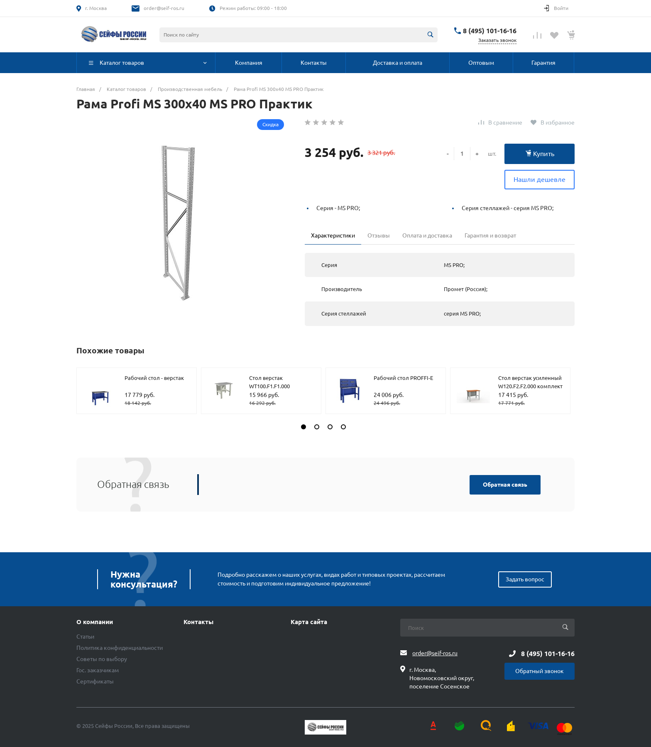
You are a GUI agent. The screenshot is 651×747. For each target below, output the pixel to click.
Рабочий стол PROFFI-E (403, 378)
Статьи (85, 636)
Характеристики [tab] (333, 235)
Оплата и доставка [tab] (427, 235)
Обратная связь (505, 484)
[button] (303, 426)
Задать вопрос (525, 579)
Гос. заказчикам (97, 670)
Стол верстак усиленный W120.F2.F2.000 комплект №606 (530, 386)
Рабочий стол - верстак (154, 378)
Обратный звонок (539, 671)
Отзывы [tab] (378, 235)
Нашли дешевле (539, 179)
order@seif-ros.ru (164, 8)
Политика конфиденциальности (119, 647)
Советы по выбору (101, 659)
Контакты (198, 622)
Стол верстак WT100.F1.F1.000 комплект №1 (269, 386)
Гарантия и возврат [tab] (490, 235)
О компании (94, 622)
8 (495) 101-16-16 (489, 30)
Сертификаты (95, 681)
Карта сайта (309, 622)
